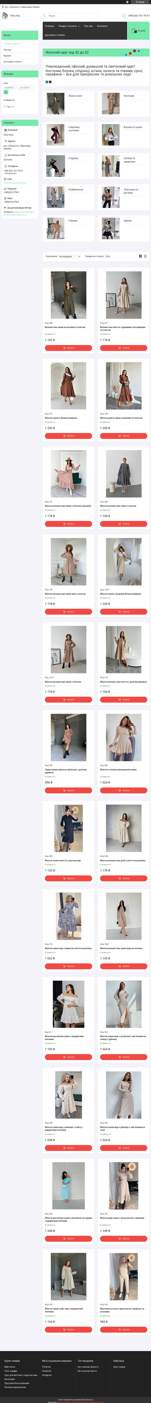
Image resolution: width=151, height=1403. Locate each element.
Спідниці (73, 158)
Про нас (88, 26)
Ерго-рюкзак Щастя (87, 1371)
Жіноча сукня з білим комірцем (61, 418)
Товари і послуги (67, 26)
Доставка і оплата (55, 35)
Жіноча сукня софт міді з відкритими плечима (64, 1310)
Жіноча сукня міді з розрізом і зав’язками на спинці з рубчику (123, 1037)
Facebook (46, 1371)
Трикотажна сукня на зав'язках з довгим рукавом (66, 771)
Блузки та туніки (133, 127)
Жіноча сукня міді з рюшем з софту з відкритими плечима (64, 1128)
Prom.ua (89, 1400)
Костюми (129, 95)
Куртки (127, 220)
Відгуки (7, 55)
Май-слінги (9, 1367)
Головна (49, 26)
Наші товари (119, 1367)
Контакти (102, 26)
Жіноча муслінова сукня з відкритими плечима (64, 1037)
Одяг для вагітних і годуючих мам (20, 1375)
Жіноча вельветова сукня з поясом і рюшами (68, 506)
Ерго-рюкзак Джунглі (88, 1367)
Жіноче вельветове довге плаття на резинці (122, 860)
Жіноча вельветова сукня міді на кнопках (121, 948)
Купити (70, 348)
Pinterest (46, 1367)
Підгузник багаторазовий (16, 1383)
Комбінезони (76, 189)
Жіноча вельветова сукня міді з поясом (65, 594)
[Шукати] (44, 16)
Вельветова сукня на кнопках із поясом (65, 327)
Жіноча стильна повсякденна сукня (118, 769)
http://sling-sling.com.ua (15, 183)
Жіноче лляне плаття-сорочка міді (63, 860)
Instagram (47, 1375)
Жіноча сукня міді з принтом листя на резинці (68, 948)
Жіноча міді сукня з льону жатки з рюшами (122, 1218)
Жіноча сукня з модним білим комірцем (120, 594)
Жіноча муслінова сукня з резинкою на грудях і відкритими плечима (68, 1219)
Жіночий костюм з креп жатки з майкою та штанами (122, 1310)
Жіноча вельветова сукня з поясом (118, 506)
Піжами (73, 220)
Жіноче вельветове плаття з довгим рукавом (123, 682)
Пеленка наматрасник (15, 1387)
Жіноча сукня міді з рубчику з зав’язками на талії (122, 1128)
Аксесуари (9, 1379)
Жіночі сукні (75, 95)
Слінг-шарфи (10, 1371)
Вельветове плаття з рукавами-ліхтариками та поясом (122, 328)
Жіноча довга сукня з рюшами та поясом (121, 418)
